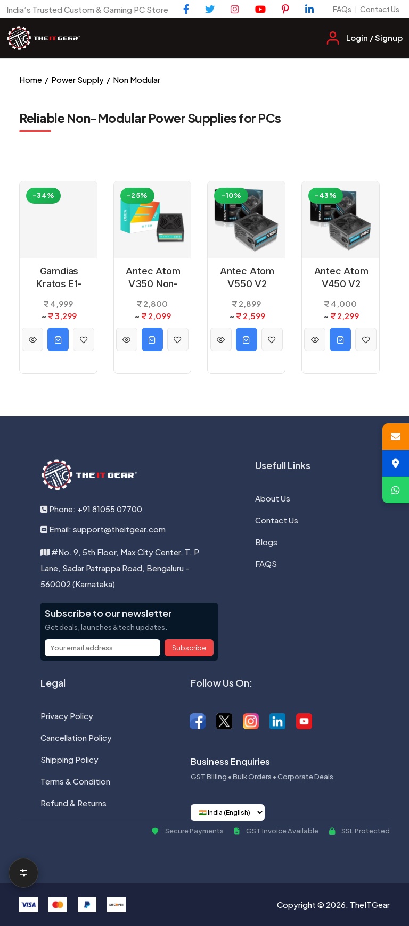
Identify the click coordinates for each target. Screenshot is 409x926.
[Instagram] (235, 9)
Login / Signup (374, 37)
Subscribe (189, 648)
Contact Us (379, 9)
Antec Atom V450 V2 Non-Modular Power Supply (341, 277)
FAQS (266, 563)
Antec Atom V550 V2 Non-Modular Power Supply (247, 277)
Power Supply (77, 79)
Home (30, 79)
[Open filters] (23, 873)
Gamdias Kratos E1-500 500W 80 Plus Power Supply (59, 277)
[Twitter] (210, 9)
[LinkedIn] (309, 9)
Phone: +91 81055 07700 (91, 509)
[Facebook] (186, 9)
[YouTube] (260, 9)
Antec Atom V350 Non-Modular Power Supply (153, 277)
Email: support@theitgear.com (103, 529)
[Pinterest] (285, 9)
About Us (272, 498)
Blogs (266, 542)
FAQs (342, 9)
